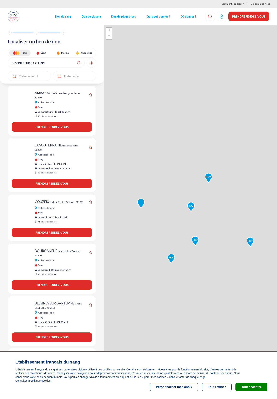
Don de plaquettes (123, 16)
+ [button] (109, 30)
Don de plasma (91, 16)
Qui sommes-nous (260, 3)
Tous (24, 52)
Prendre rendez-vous (248, 16)
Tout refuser (217, 387)
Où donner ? (188, 16)
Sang (43, 52)
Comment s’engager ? (232, 3)
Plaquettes (86, 52)
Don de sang (63, 16)
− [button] (109, 36)
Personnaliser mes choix (174, 387)
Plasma (65, 52)
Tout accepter (251, 387)
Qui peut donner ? (158, 16)
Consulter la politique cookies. (33, 380)
